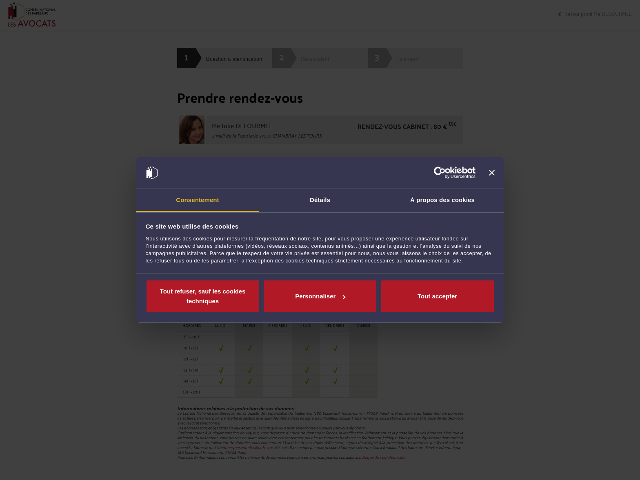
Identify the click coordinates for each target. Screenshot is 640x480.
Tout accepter (437, 296)
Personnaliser (320, 296)
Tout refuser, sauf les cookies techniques (203, 296)
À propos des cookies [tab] (442, 199)
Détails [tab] (320, 199)
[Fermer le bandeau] (492, 173)
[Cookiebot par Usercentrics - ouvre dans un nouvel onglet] (440, 173)
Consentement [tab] (197, 199)
